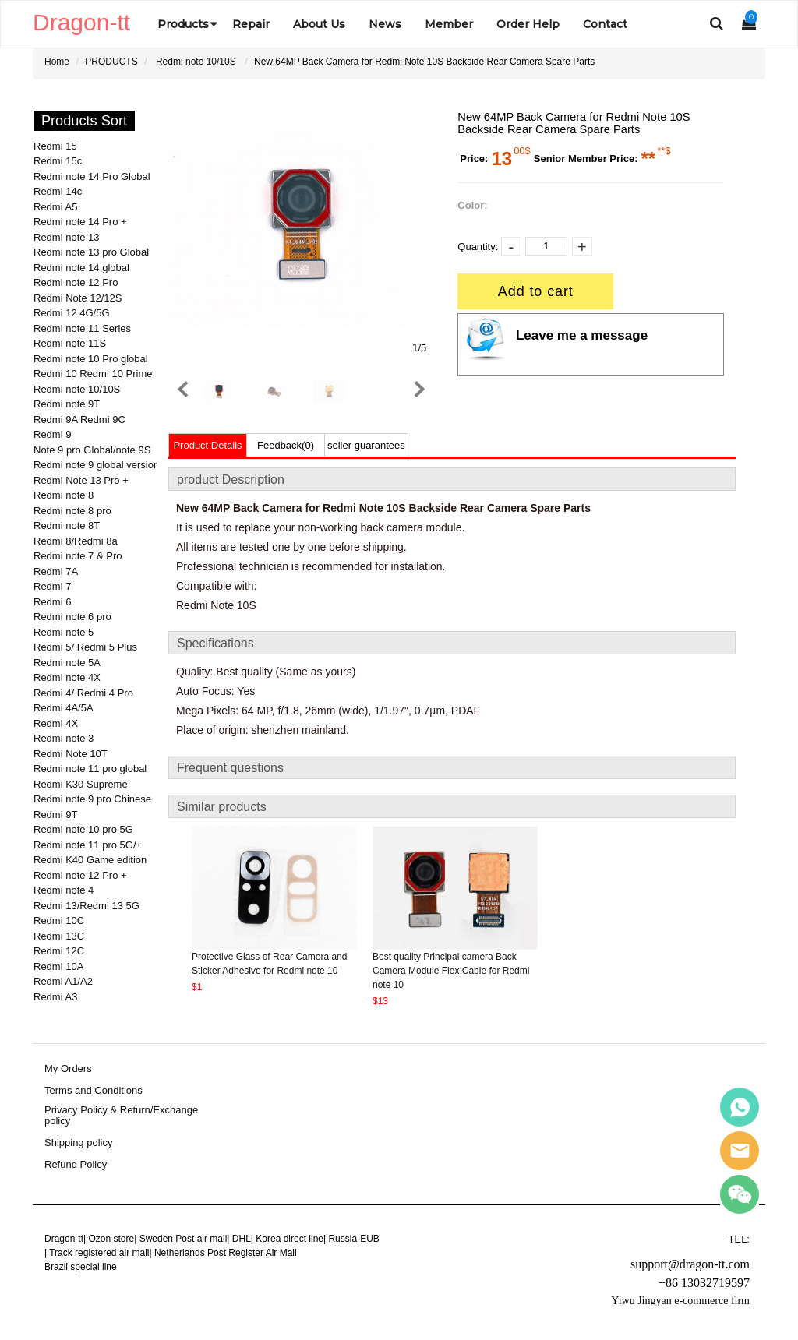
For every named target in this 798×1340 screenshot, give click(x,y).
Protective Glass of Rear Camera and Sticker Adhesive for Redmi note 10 (269, 963)
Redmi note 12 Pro (76, 282)
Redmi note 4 (64, 890)
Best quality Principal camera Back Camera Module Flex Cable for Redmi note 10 (451, 970)
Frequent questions (230, 767)
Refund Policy (75, 1164)
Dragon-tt (63, 1238)
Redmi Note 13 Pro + (81, 480)
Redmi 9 (52, 434)
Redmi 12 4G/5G (72, 313)
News (385, 24)
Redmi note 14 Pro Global (92, 176)
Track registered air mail (99, 1252)
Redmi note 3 (64, 738)
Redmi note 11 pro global (90, 768)
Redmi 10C (59, 920)
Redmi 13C (59, 936)
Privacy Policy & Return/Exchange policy (121, 1116)
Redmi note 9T (67, 404)
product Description (230, 479)
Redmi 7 (52, 586)
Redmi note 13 (67, 237)
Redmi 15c (58, 161)
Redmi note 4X (67, 677)
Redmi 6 (52, 602)
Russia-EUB (353, 1238)
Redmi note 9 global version (96, 465)
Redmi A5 (55, 207)
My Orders (68, 1068)
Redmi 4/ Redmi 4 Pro (83, 693)
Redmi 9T (55, 814)
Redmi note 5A (67, 662)
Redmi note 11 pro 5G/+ (88, 845)
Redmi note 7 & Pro (78, 556)
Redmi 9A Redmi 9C (79, 419)
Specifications (215, 643)
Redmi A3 (55, 997)
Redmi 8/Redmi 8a (76, 541)
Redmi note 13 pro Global (91, 252)
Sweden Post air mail (183, 1238)
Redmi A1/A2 (63, 981)
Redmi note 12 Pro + (80, 875)
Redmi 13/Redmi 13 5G (86, 906)
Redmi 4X (56, 723)
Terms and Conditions (93, 1090)
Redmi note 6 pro (72, 616)
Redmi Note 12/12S (78, 298)
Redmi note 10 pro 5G (83, 829)
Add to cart (536, 291)
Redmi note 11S (70, 343)
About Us (319, 24)
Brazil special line (80, 1266)
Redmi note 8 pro (72, 511)
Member (449, 24)
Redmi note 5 (64, 632)
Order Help (528, 24)
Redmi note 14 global (81, 267)
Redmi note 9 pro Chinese (92, 799)
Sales (739, 1107)
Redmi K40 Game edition (90, 860)
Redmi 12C (59, 951)
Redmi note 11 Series (82, 328)
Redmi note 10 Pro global (91, 359)
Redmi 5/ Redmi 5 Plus (85, 647)
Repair (251, 24)
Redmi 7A (56, 571)
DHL (241, 1238)
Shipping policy (78, 1142)
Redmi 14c (58, 191)
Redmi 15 (55, 146)
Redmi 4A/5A (64, 708)
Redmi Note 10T (71, 754)
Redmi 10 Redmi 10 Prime (93, 373)
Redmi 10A (58, 966)
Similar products (222, 806)
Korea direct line (289, 1238)
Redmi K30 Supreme (81, 784)
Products (183, 24)
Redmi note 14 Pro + (80, 221)
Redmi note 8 (64, 495)
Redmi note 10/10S (196, 61)
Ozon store (111, 1238)
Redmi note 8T (67, 525)
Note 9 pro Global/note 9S (92, 450)
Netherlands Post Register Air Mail (225, 1252)
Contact (605, 24)
